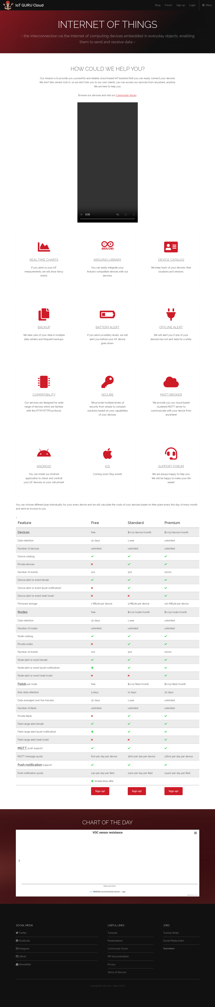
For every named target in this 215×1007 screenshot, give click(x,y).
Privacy (112, 964)
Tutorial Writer (171, 932)
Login (192, 5)
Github (21, 956)
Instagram (23, 948)
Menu (209, 5)
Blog (157, 5)
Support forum (171, 466)
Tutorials (112, 932)
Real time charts (44, 259)
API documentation (118, 956)
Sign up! (100, 791)
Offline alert (171, 327)
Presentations (115, 940)
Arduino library (107, 259)
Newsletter (23, 964)
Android (44, 466)
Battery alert (107, 327)
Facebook (23, 940)
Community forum (126, 95)
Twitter (21, 932)
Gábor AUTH (119, 986)
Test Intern (168, 948)
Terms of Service (117, 972)
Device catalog (171, 259)
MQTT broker (171, 394)
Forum (168, 5)
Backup (44, 327)
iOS (107, 466)
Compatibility (44, 394)
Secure (107, 394)
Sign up (180, 5)
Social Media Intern (173, 940)
